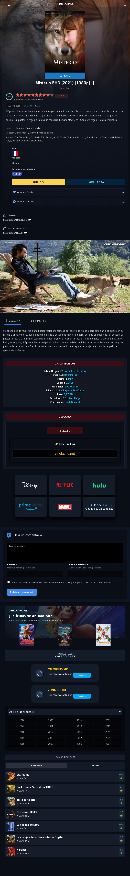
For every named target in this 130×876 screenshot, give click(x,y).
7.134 (96, 182)
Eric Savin (35, 137)
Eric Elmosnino (22, 137)
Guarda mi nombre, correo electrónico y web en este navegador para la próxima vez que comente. (61, 582)
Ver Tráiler (65, 76)
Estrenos (36, 765)
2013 (50, 738)
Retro (95, 765)
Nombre (12, 564)
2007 (108, 744)
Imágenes (38, 321)
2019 (108, 726)
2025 (50, 720)
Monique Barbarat (76, 137)
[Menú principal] (11, 5)
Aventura (20, 128)
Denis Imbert (21, 132)
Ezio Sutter (46, 137)
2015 (108, 732)
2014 (21, 738)
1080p (16, 173)
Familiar (37, 128)
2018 (22, 732)
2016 (79, 732)
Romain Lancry (93, 137)
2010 (22, 744)
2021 (50, 726)
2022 (21, 726)
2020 (79, 726)
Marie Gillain (59, 137)
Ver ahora (82, 675)
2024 (79, 720)
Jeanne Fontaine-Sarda (41, 132)
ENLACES (65, 430)
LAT (65, 3)
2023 (108, 720)
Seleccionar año (15, 233)
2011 (108, 738)
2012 (79, 738)
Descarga (12, 320)
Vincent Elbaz (36, 140)
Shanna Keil (108, 137)
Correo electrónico (79, 564)
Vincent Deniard (21, 140)
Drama (29, 128)
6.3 (38, 182)
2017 (50, 732)
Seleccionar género (17, 220)
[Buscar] (125, 4)
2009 (50, 744)
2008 (79, 744)
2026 (22, 720)
